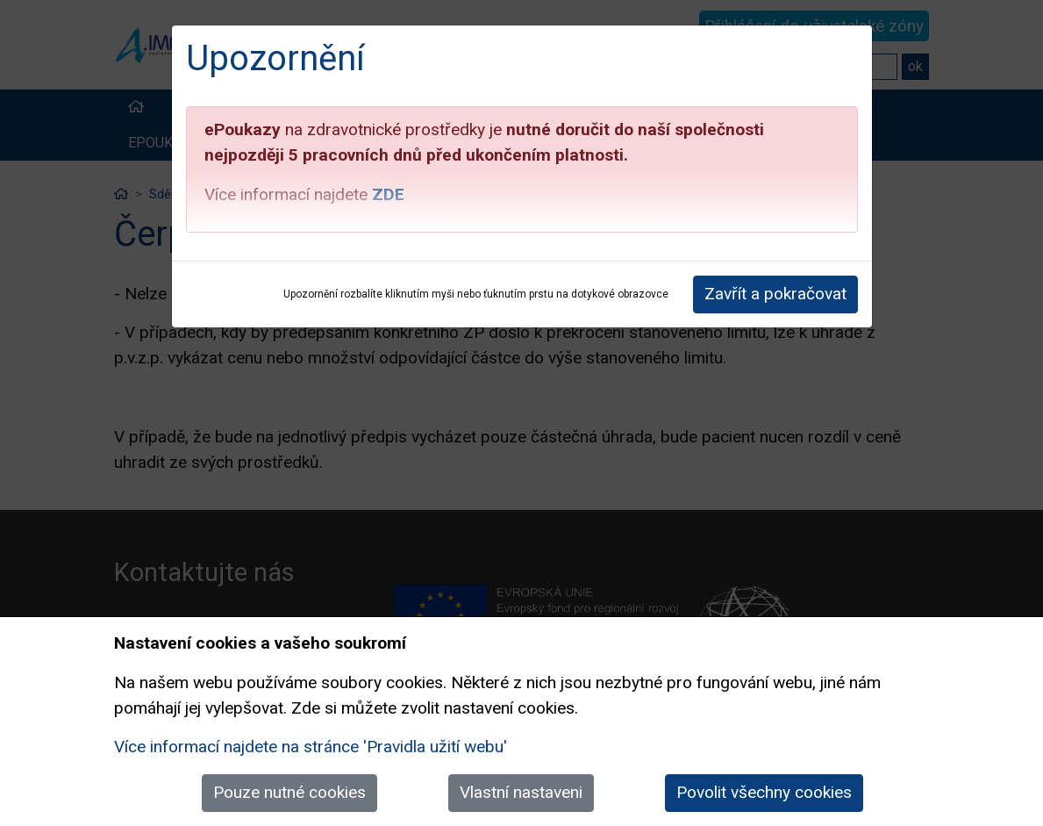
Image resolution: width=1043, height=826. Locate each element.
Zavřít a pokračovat (775, 294)
